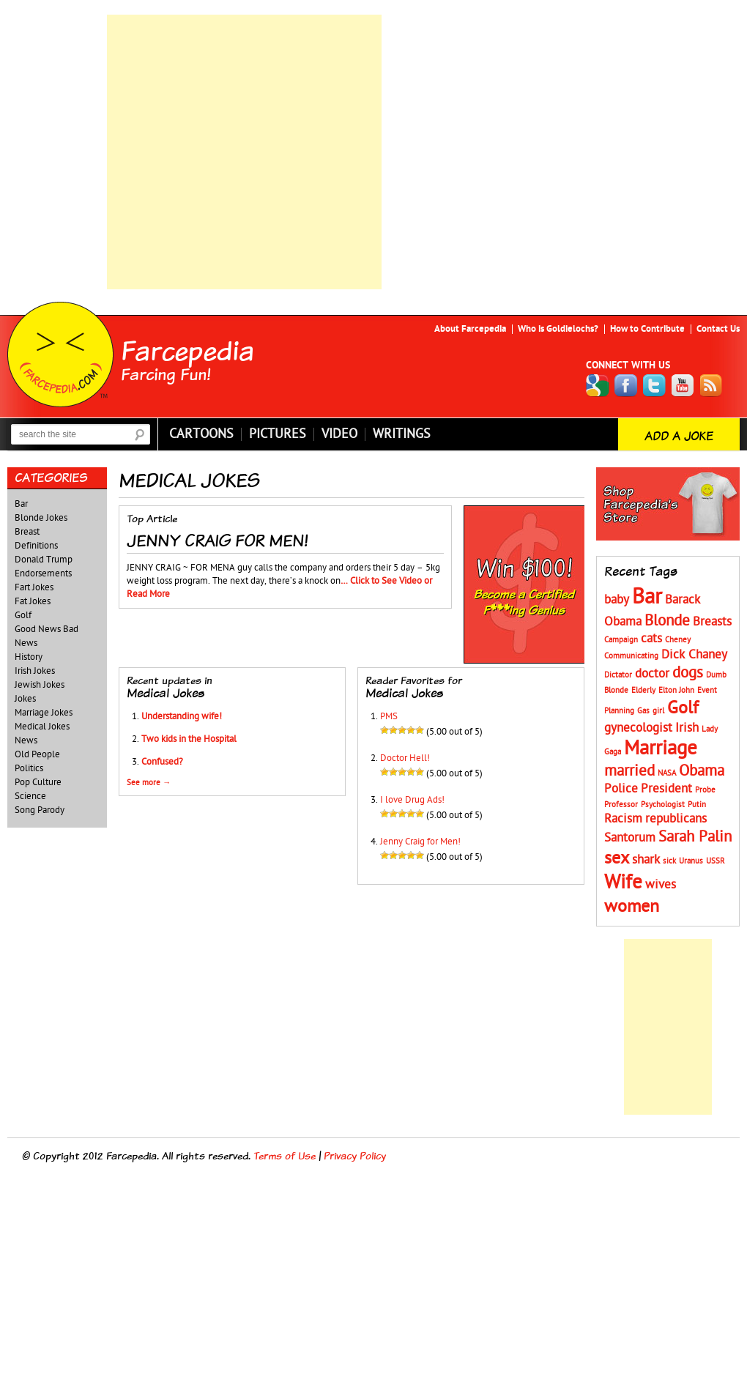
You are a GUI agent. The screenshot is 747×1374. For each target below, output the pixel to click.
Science (30, 796)
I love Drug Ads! (412, 800)
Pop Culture (38, 782)
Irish (687, 728)
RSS (712, 385)
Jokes (25, 699)
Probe (705, 790)
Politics (29, 768)
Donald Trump (44, 559)
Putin (697, 804)
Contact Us (718, 329)
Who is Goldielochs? (558, 329)
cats (651, 638)
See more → (149, 782)
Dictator (618, 675)
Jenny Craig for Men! (420, 841)
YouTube (683, 385)
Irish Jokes (35, 671)
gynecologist (638, 728)
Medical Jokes (42, 726)
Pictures (277, 434)
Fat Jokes (33, 601)
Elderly (643, 690)
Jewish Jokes (39, 685)
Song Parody (39, 810)
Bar (21, 504)
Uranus (691, 861)
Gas (643, 711)
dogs (687, 673)
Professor (621, 804)
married (629, 771)
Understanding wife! (181, 716)
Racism (623, 819)
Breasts (712, 621)
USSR (715, 861)
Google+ (597, 385)
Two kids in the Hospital (189, 739)
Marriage (660, 748)
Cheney (678, 640)
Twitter (654, 385)
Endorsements (43, 573)
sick (669, 861)
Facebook (626, 385)
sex (616, 858)
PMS (389, 716)
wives (660, 884)
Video (339, 434)
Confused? (162, 762)
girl (658, 711)
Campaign (621, 640)
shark (646, 860)
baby (616, 600)
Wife (623, 882)
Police (621, 788)
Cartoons (201, 434)
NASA (667, 773)
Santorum (629, 838)
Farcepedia (187, 350)
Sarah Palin (695, 837)
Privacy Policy (355, 1155)
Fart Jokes (34, 587)
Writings (402, 434)
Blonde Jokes (41, 518)
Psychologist (663, 804)
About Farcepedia (470, 329)
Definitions (36, 546)
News (26, 740)
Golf (23, 615)
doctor (652, 673)
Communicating (631, 656)
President (666, 788)
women (631, 906)
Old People (37, 754)
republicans (676, 819)
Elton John (676, 690)
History (28, 657)
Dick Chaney (694, 654)
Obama (701, 771)
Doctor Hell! (405, 758)
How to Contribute (647, 329)
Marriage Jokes (44, 712)
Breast (27, 532)
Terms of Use (284, 1155)
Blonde (667, 621)
